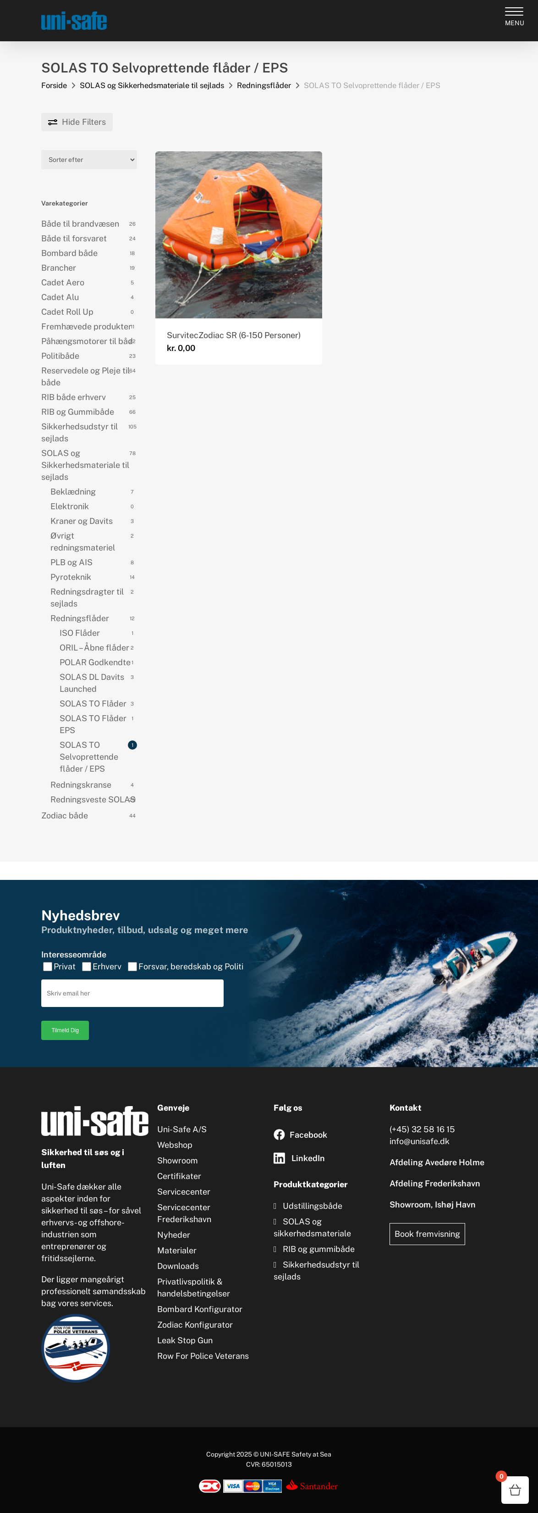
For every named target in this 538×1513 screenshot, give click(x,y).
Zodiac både (64, 815)
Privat (65, 956)
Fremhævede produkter (86, 326)
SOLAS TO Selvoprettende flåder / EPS (89, 756)
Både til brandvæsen (80, 223)
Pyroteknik (70, 577)
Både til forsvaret (74, 238)
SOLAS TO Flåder (93, 703)
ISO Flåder (80, 633)
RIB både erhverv (73, 397)
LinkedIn (308, 1147)
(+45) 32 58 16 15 (422, 1119)
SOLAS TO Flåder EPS (93, 724)
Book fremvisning (427, 1223)
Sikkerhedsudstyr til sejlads (79, 432)
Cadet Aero (62, 282)
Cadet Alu (60, 297)
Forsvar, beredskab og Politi (190, 956)
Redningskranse (80, 785)
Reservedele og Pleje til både (85, 376)
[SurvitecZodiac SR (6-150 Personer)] (238, 234)
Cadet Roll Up (67, 312)
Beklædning (73, 491)
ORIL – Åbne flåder (94, 647)
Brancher (58, 268)
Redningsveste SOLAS (93, 799)
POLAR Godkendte (95, 662)
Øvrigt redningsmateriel (82, 541)
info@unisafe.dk (420, 1130)
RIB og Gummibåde (77, 412)
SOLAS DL (92, 683)
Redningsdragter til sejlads (87, 597)
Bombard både (69, 253)
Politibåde (60, 356)
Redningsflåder (264, 85)
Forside (54, 85)
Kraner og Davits (81, 521)
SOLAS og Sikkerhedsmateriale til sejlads (152, 85)
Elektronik (69, 506)
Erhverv (107, 956)
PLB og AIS (71, 562)
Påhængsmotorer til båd (87, 341)
